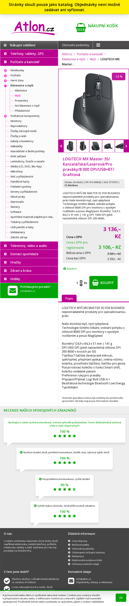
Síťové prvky (17, 196)
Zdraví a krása (20, 270)
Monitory (15, 121)
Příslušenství (22, 110)
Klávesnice (21, 90)
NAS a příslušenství (21, 176)
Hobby (15, 279)
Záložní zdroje (18, 237)
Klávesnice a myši (21, 85)
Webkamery (17, 232)
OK (121, 597)
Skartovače (17, 201)
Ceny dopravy (79, 541)
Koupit (103, 283)
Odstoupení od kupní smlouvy (88, 552)
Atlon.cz (67, 54)
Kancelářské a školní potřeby (27, 151)
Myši (18, 95)
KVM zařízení (18, 156)
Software (15, 212)
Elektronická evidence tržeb (87, 560)
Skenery (15, 206)
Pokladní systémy (20, 186)
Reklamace (78, 556)
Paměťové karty (19, 181)
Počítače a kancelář (24, 62)
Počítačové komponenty (24, 116)
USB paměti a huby (22, 227)
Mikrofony (16, 171)
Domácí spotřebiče (24, 254)
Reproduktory (18, 126)
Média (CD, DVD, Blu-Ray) (26, 166)
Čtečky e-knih (18, 136)
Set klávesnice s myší (27, 105)
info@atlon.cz (27, 291)
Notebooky (17, 70)
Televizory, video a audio (28, 245)
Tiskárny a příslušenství (24, 222)
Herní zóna (16, 80)
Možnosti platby (80, 544)
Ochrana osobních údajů (85, 564)
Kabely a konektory (21, 141)
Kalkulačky (16, 146)
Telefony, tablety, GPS (27, 53)
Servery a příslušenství (23, 191)
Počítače (15, 75)
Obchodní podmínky (75, 45)
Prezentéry (21, 100)
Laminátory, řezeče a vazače (27, 161)
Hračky (15, 262)
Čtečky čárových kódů (23, 131)
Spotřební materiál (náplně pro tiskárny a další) (33, 217)
